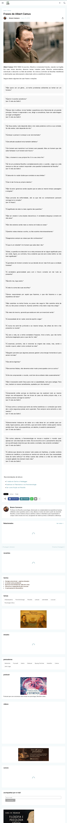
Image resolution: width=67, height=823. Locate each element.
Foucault (15, 663)
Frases (16, 494)
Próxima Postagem (58, 547)
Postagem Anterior (9, 547)
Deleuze (29, 663)
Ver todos (59, 523)
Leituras (37, 599)
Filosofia (29, 599)
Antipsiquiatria (9, 599)
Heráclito (49, 663)
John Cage (8, 666)
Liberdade (45, 599)
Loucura (53, 599)
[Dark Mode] (60, 2)
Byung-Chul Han (39, 663)
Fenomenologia (20, 599)
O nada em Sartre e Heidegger (16, 481)
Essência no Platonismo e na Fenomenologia (21, 484)
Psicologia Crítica (9, 602)
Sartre (22, 663)
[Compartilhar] (62, 18)
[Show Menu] (2, 2)
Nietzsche (7, 663)
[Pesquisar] (64, 2)
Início (4, 10)
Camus (9, 10)
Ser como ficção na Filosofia (15, 487)
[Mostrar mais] (39, 498)
